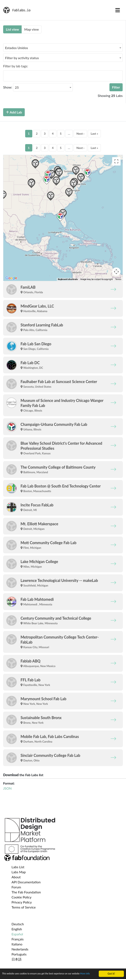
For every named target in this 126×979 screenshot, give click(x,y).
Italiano (17, 944)
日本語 (17, 959)
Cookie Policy (21, 897)
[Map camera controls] (116, 271)
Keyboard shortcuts (68, 279)
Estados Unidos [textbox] (16, 48)
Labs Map (19, 872)
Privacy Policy (22, 902)
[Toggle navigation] (118, 10)
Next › (80, 133)
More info (7, 974)
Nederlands (20, 949)
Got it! (111, 970)
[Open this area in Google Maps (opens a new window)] (11, 278)
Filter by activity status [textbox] (22, 58)
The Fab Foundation (26, 892)
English (17, 929)
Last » (94, 133)
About (16, 877)
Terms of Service (24, 907)
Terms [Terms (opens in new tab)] (118, 279)
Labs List (18, 867)
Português (19, 954)
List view (12, 29)
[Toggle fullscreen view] (116, 161)
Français (17, 939)
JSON (7, 788)
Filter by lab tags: (15, 66)
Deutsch (18, 924)
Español (17, 934)
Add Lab (14, 112)
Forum (16, 887)
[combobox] (63, 47)
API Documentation (26, 882)
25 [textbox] (17, 87)
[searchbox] (5, 76)
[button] (50, 196)
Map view (31, 29)
